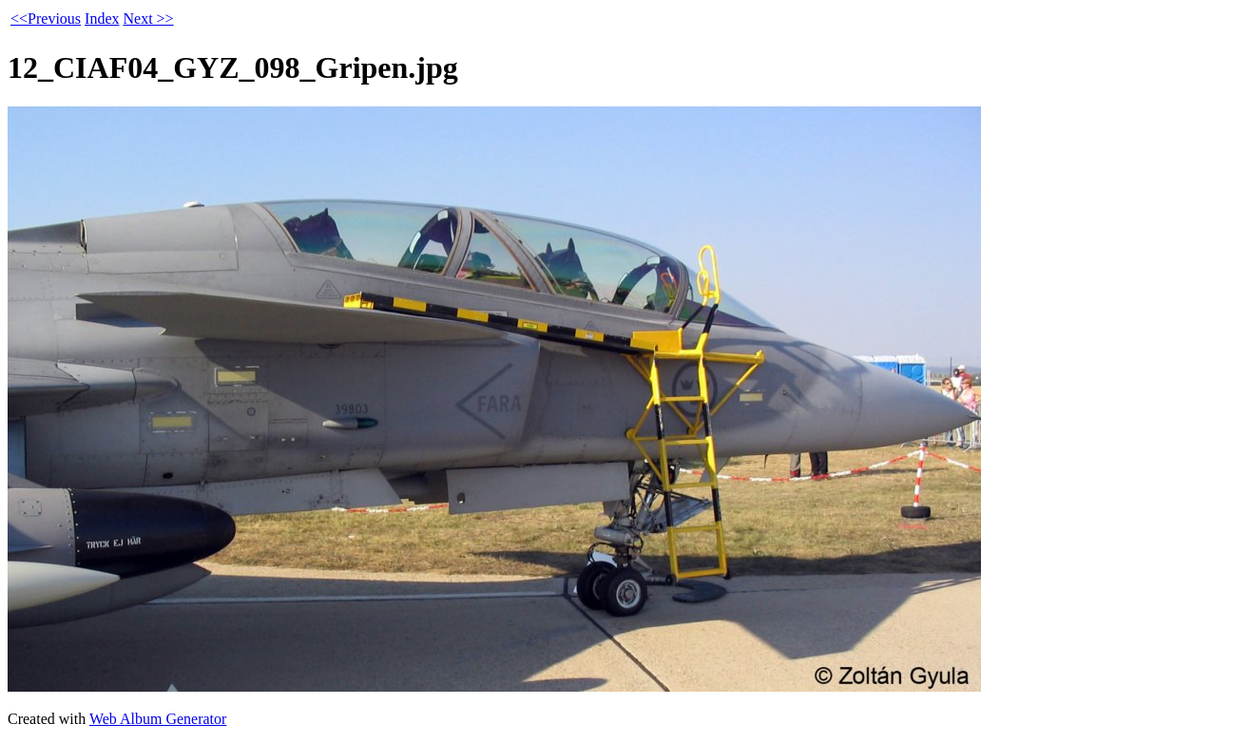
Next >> (148, 18)
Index (102, 18)
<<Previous (45, 18)
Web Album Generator (157, 719)
